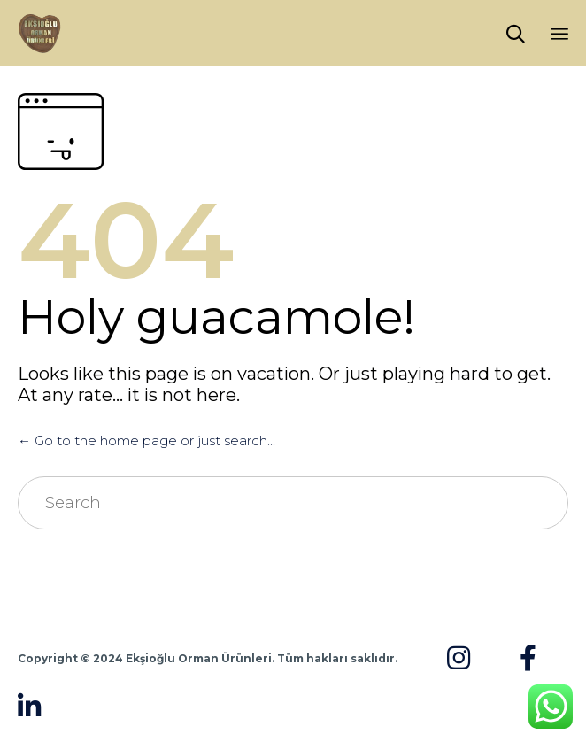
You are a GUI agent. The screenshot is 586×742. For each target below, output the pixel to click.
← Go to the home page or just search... (146, 440)
